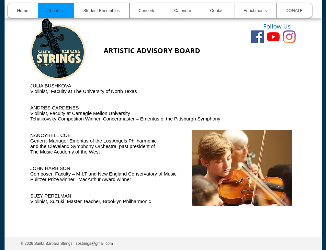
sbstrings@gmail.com (94, 243)
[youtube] (273, 36)
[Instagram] (289, 36)
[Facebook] (257, 36)
